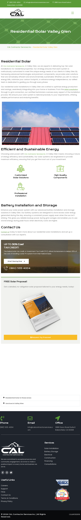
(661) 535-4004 (13, 2)
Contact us (5, 232)
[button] (40, 398)
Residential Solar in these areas (18, 398)
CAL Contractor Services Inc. (14, 66)
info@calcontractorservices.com (36, 2)
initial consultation (71, 89)
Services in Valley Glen (15, 403)
